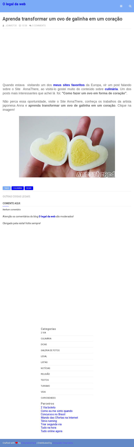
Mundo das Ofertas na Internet (59, 417)
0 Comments (39, 25)
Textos (45, 380)
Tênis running (49, 421)
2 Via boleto (48, 407)
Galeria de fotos (50, 350)
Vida (43, 392)
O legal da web (14, 4)
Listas (44, 362)
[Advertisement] (67, 53)
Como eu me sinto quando (57, 411)
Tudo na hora (48, 427)
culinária (111, 89)
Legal (44, 356)
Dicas (28, 188)
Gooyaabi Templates (62, 443)
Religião (45, 374)
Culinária (17, 188)
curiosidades (48, 398)
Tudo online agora (51, 431)
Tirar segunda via (51, 424)
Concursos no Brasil (53, 414)
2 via (43, 332)
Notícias (45, 368)
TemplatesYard (28, 443)
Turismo (45, 386)
